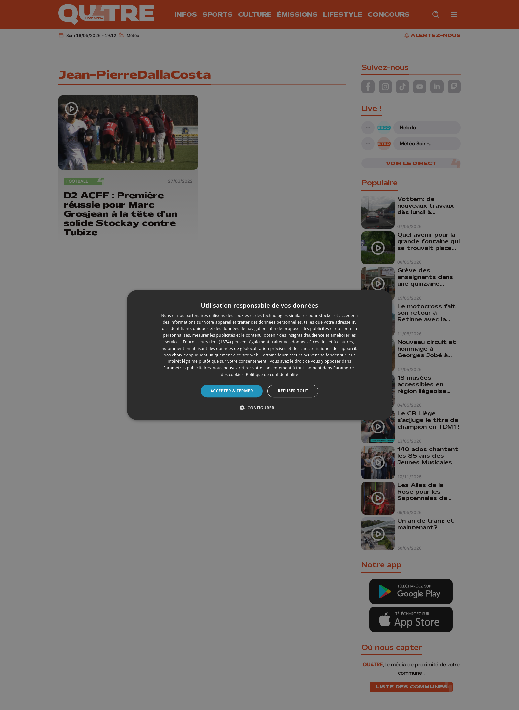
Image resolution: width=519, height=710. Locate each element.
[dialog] (259, 355)
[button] (259, 408)
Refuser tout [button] (293, 391)
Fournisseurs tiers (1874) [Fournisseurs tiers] (207, 342)
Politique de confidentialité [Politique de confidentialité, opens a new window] (272, 374)
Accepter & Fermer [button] (232, 391)
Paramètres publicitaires (187, 368)
